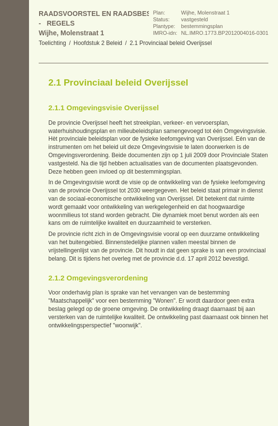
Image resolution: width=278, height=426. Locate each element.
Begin (14, 82)
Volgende (14, 121)
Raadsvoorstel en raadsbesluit (102, 13)
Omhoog (14, 140)
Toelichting (52, 43)
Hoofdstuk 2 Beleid (97, 43)
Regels (61, 23)
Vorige (14, 101)
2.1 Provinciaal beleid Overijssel (171, 43)
